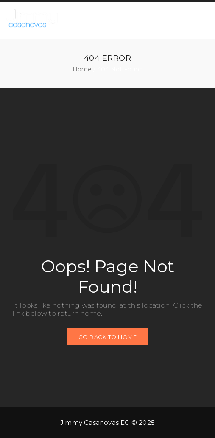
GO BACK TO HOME (107, 336)
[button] (193, 19)
